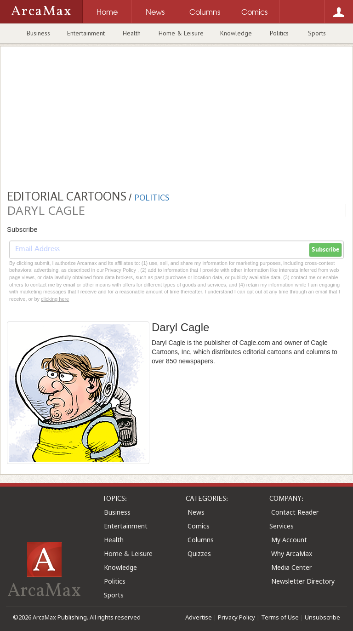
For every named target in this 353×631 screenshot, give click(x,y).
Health (132, 33)
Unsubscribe (322, 617)
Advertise (198, 617)
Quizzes (199, 553)
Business (38, 33)
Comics (199, 526)
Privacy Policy (236, 617)
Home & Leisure (181, 33)
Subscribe (325, 250)
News (196, 512)
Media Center (291, 567)
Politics (279, 33)
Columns (201, 539)
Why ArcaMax (291, 553)
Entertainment (86, 33)
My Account (289, 539)
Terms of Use (280, 617)
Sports (317, 33)
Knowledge (236, 33)
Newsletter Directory (303, 581)
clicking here (55, 299)
